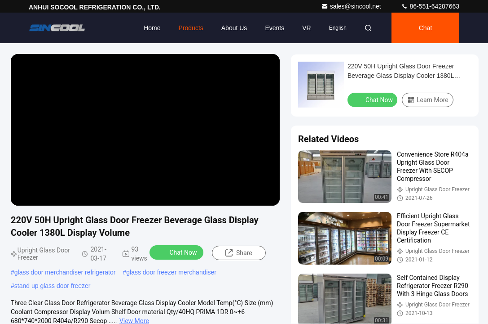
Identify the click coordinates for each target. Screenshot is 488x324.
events (274, 28)
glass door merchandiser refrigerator (65, 272)
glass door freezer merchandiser (171, 272)
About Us (234, 28)
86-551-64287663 (430, 6)
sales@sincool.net (352, 6)
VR (306, 28)
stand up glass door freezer (52, 285)
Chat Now (177, 252)
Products (191, 28)
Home (152, 28)
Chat (425, 28)
